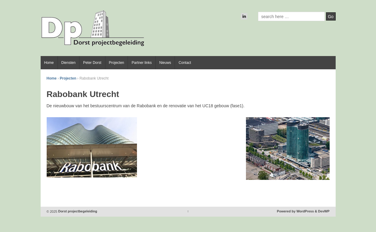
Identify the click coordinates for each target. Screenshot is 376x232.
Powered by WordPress (295, 211)
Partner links (142, 63)
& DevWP (322, 211)
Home (49, 63)
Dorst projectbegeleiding (77, 211)
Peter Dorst (92, 63)
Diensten (68, 63)
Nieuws (165, 63)
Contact (185, 63)
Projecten (116, 63)
